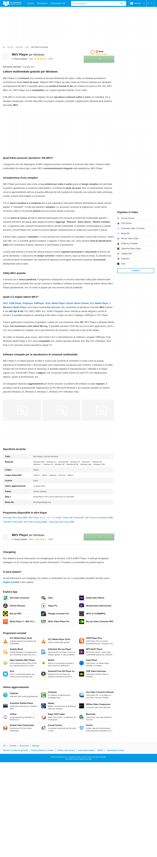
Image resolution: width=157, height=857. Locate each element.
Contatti (12, 746)
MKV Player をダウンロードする (43, 518)
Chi (4, 746)
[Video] (27, 47)
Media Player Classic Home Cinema (70, 303)
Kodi (47, 303)
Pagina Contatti (11, 582)
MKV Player (28, 54)
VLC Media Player (99, 303)
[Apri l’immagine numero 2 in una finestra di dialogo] (101, 410)
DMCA (100, 750)
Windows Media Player (15, 307)
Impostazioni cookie (115, 750)
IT (150, 3)
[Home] (4, 47)
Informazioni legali (86, 750)
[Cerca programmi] (121, 3)
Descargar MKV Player (13, 518)
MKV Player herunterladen (97, 518)
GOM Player (15, 303)
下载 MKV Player (10, 522)
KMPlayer (39, 303)
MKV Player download (33, 522)
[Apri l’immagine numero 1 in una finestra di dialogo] (61, 410)
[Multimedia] (19, 47)
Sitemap (35, 746)
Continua (135, 271)
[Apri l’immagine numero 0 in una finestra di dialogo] (22, 410)
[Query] (98, 3)
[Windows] (10, 47)
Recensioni (42, 3)
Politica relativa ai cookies (42, 750)
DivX (5, 303)
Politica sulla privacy (66, 750)
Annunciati (24, 746)
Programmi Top (58, 3)
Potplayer (28, 303)
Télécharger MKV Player (59, 522)
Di (19, 59)
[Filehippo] (12, 3)
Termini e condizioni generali (15, 750)
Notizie (30, 3)
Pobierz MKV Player (71, 518)
